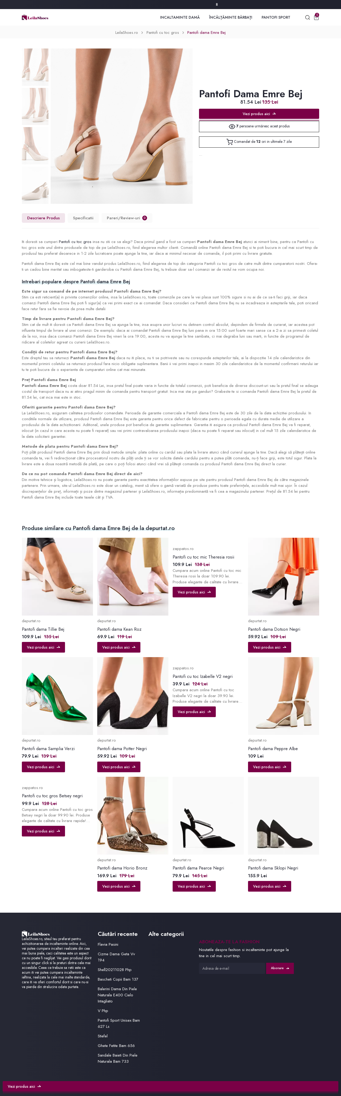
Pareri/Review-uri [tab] (127, 218)
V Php (103, 1011)
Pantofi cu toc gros (163, 32)
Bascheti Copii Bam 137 (118, 979)
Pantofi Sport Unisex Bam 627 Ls (119, 1023)
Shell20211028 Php (115, 970)
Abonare (280, 968)
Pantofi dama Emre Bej (206, 32)
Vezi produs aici (259, 113)
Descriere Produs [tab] (43, 218)
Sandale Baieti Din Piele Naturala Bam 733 (117, 1058)
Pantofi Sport (276, 17)
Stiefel (103, 1036)
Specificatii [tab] (83, 218)
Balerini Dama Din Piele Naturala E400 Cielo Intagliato (117, 995)
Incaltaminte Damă (180, 17)
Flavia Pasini (108, 944)
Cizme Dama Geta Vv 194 (116, 957)
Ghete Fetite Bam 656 (116, 1046)
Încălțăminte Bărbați (230, 17)
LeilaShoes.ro (126, 32)
